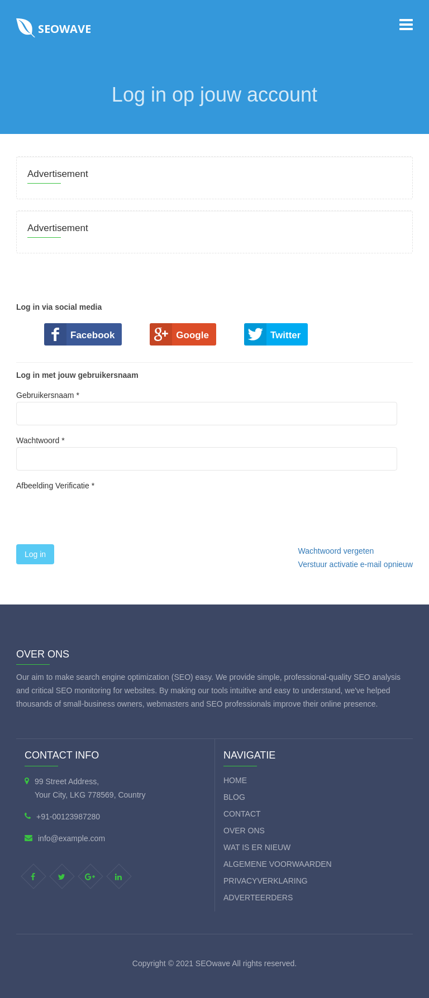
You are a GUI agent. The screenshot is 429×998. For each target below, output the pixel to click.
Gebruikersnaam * (206, 408)
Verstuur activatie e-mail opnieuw (355, 564)
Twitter (285, 335)
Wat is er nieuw (256, 847)
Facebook (92, 335)
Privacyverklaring (265, 880)
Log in (35, 554)
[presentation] (101, 517)
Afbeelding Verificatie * (55, 485)
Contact (242, 813)
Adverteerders (258, 897)
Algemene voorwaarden (277, 864)
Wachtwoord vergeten (336, 550)
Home (235, 780)
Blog (234, 797)
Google (192, 335)
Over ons (244, 830)
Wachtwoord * (206, 453)
